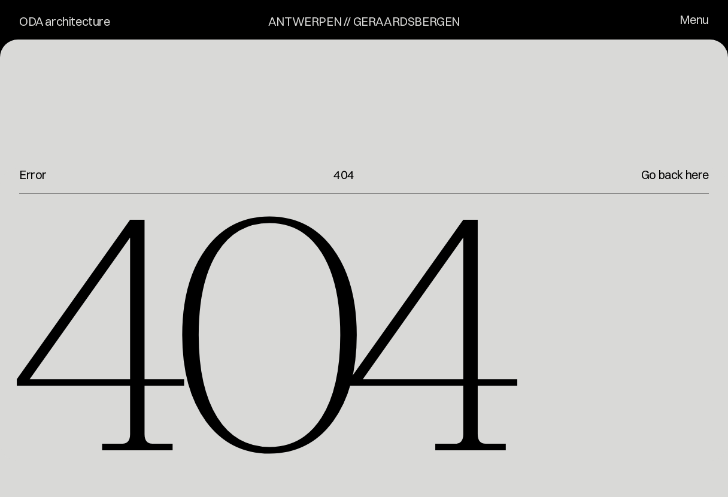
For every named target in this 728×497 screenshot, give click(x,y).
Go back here (675, 174)
